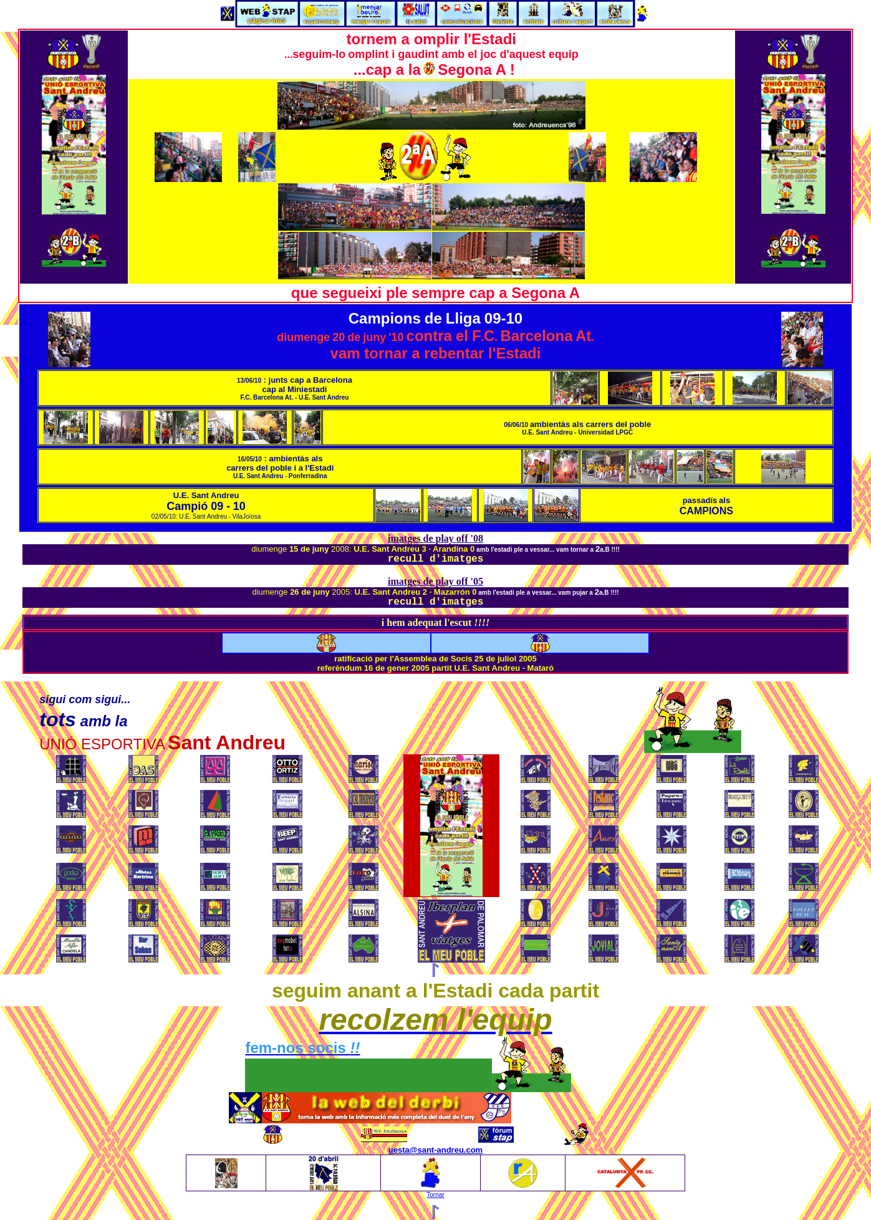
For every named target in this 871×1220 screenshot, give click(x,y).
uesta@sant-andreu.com (435, 1150)
